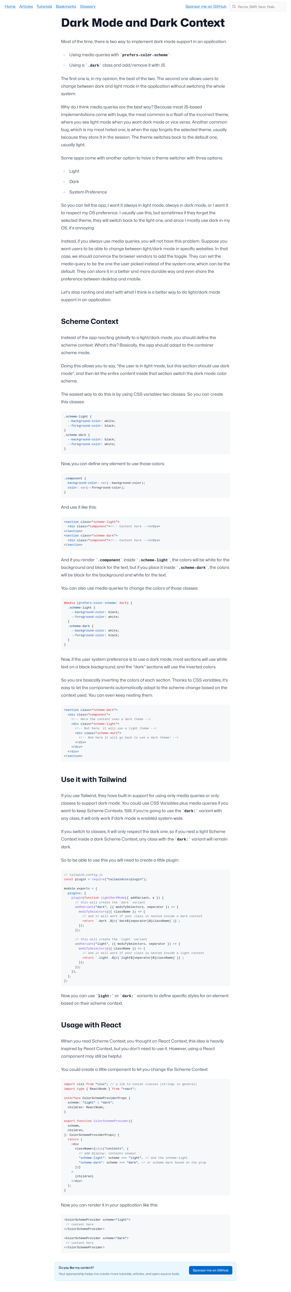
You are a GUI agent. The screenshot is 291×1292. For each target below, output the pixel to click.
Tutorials (44, 6)
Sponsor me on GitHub (205, 6)
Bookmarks (66, 6)
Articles (26, 6)
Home (10, 6)
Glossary (88, 6)
